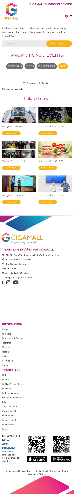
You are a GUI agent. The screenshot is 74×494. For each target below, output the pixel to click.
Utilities (5, 356)
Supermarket (8, 424)
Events (30, 66)
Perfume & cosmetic (11, 393)
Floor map (7, 352)
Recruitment (7, 361)
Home (5, 329)
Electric (5, 379)
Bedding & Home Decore (13, 384)
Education (6, 388)
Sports (5, 429)
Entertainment (8, 415)
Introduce (6, 334)
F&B (4, 375)
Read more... (11, 133)
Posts (63, 66)
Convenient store (10, 406)
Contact (6, 365)
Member (6, 347)
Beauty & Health (9, 420)
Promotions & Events (37, 55)
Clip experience (47, 66)
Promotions (15, 66)
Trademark (7, 343)
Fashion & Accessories (13, 397)
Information (12, 324)
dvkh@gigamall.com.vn (16, 264)
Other (4, 402)
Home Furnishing (10, 411)
